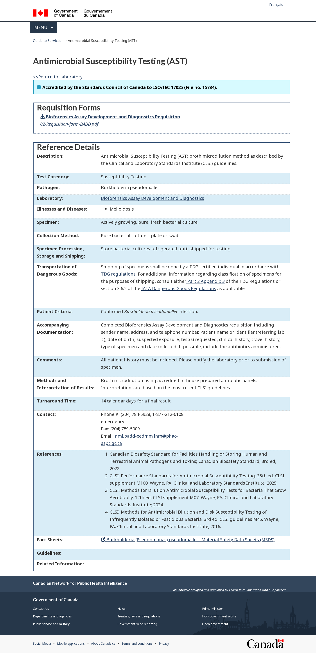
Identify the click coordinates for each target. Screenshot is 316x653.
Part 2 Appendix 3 (205, 281)
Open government (215, 624)
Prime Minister (212, 608)
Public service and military (51, 624)
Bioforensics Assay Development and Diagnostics (152, 198)
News (121, 608)
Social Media (42, 643)
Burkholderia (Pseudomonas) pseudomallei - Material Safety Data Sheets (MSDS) (188, 540)
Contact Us (41, 608)
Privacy (164, 643)
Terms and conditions (137, 643)
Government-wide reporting (137, 624)
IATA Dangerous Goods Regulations (178, 288)
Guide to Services (47, 40)
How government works (219, 616)
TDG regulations (118, 274)
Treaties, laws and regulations (138, 616)
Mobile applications (71, 643)
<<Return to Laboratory (58, 77)
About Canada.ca (103, 643)
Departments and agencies (52, 616)
